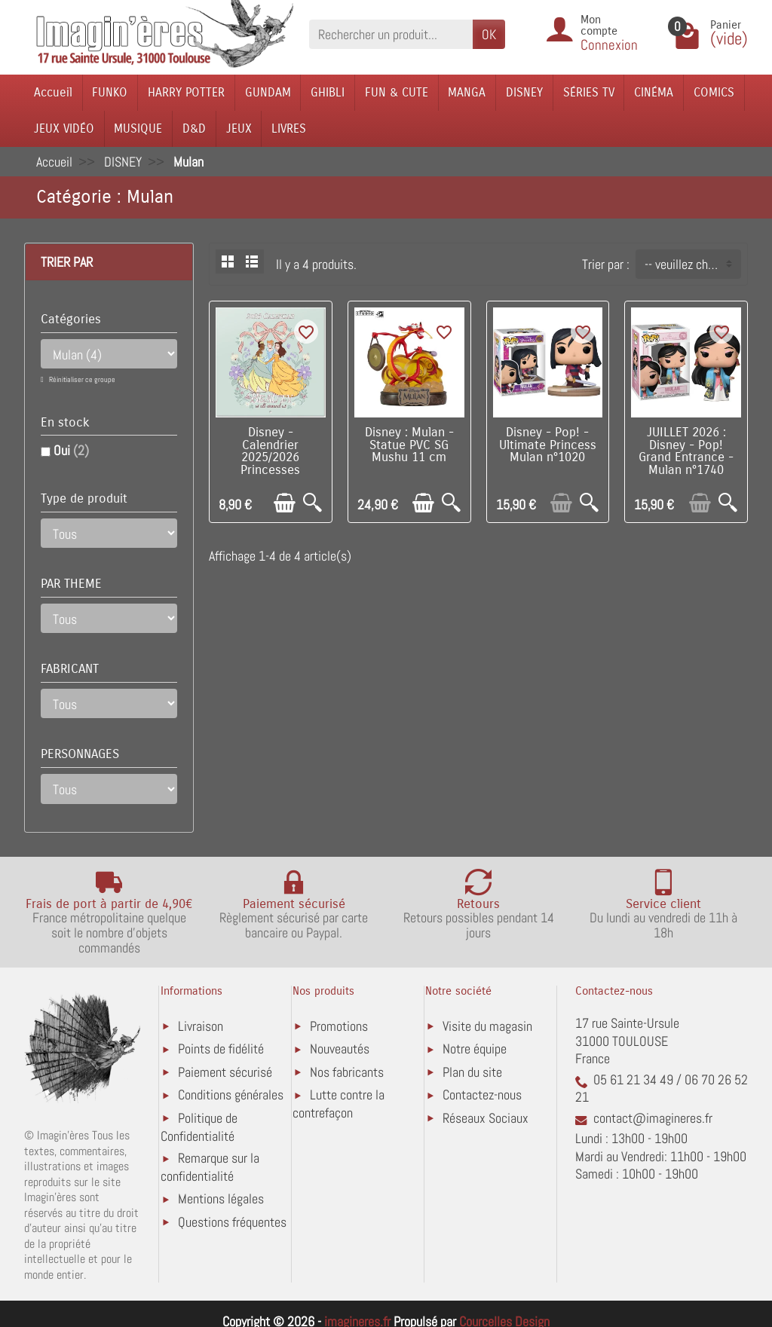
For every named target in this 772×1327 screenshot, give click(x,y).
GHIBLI (328, 92)
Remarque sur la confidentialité (210, 1167)
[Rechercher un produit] (391, 34)
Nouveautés (339, 1048)
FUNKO (109, 92)
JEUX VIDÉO (64, 128)
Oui (71, 450)
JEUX (239, 128)
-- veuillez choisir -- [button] (692, 264)
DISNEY (524, 92)
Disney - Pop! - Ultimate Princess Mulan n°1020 (547, 445)
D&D (194, 128)
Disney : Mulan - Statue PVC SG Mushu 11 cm (409, 445)
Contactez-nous (482, 1094)
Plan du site (472, 1072)
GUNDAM (268, 92)
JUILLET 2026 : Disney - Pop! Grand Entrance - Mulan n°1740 (686, 451)
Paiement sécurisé (225, 1072)
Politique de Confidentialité (199, 1127)
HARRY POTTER (186, 92)
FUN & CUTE (396, 92)
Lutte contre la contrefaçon (338, 1103)
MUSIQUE (138, 128)
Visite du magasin (487, 1026)
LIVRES (288, 128)
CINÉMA (653, 92)
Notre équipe (475, 1048)
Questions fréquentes (232, 1222)
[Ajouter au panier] (284, 503)
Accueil (53, 92)
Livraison (200, 1026)
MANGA (467, 92)
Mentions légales (221, 1198)
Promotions (339, 1026)
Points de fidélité (221, 1048)
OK (489, 34)
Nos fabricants (347, 1072)
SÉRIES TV (588, 92)
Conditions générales (230, 1094)
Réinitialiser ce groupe (81, 379)
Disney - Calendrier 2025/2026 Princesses (270, 451)
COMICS (714, 92)
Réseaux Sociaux (485, 1118)
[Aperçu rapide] (312, 503)
